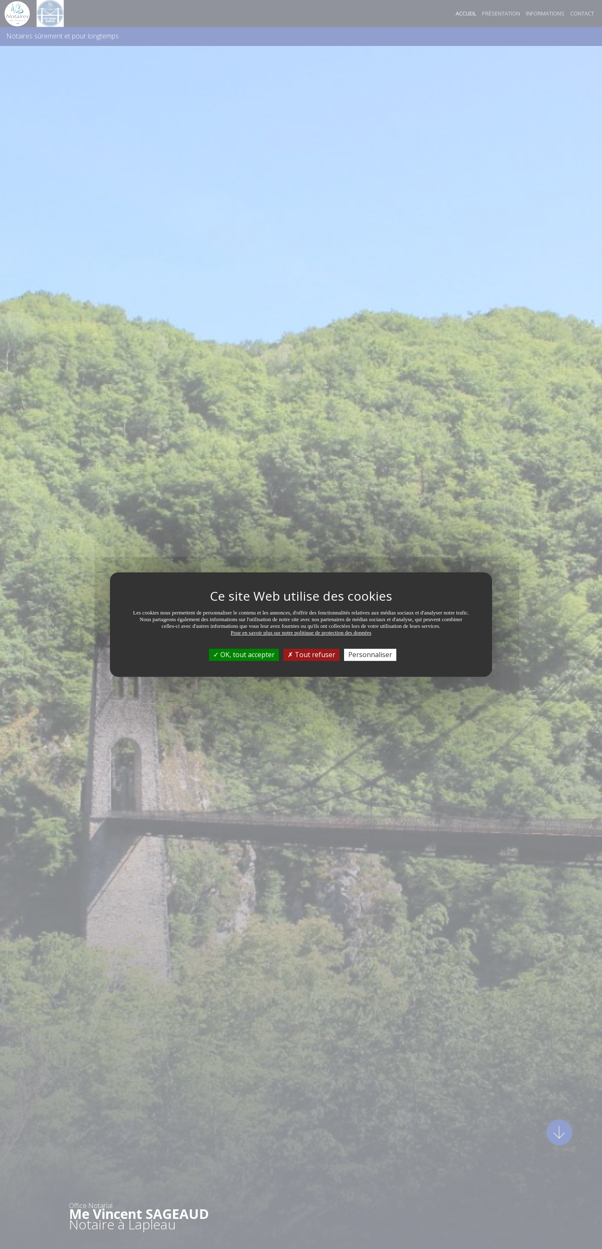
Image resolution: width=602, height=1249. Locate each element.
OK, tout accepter (244, 654)
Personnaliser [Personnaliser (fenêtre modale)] (370, 654)
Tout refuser (311, 654)
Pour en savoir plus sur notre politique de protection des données (301, 633)
